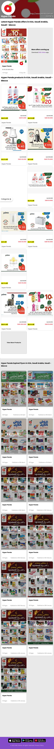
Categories (5, 199)
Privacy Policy (39, 745)
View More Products (14, 343)
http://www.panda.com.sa (41, 13)
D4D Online (42, 52)
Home (49, 16)
